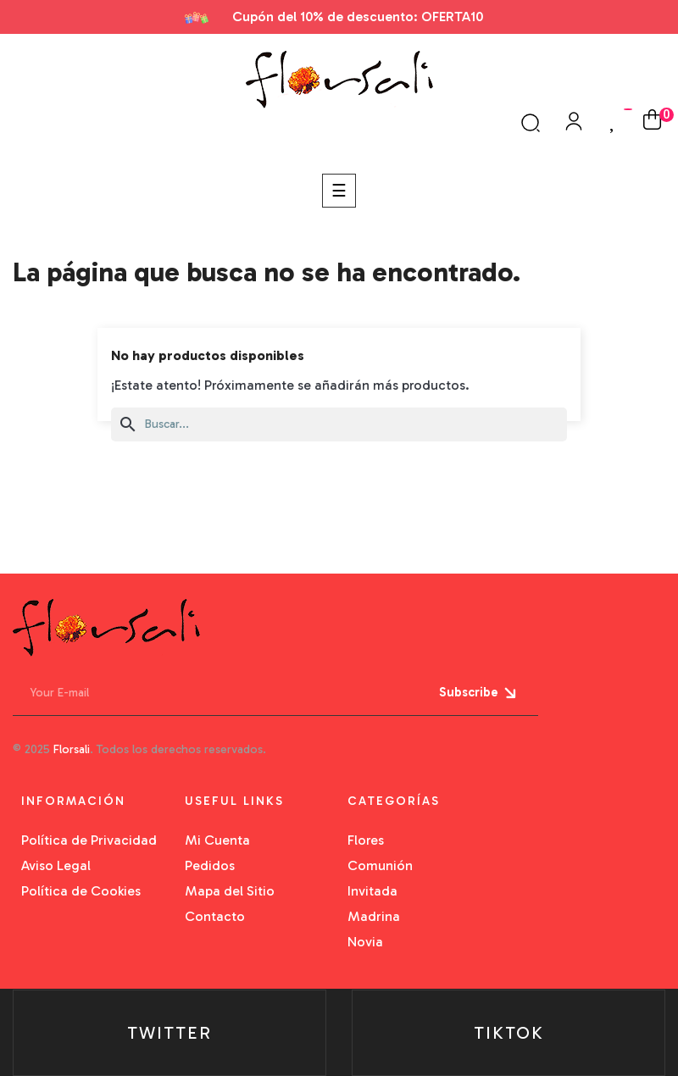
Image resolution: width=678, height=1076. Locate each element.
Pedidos (210, 865)
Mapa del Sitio (230, 891)
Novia (365, 942)
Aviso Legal (56, 865)
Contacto (215, 916)
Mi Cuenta (217, 840)
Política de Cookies (81, 891)
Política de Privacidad (89, 840)
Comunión (380, 865)
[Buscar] (339, 424)
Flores (365, 840)
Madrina (373, 916)
